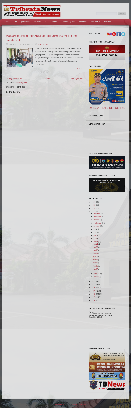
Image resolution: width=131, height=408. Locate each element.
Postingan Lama (77, 78)
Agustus (96, 226)
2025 (93, 205)
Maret (96, 242)
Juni (95, 232)
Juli (95, 229)
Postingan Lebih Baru (14, 78)
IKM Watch (95, 21)
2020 (93, 288)
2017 (93, 297)
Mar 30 (95, 247)
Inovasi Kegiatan (52, 21)
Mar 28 (95, 250)
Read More (78, 68)
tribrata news (59, 405)
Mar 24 (95, 256)
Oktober (96, 220)
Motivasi (107, 21)
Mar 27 (95, 253)
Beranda (47, 78)
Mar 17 (95, 260)
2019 (93, 291)
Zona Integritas (69, 21)
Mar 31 (95, 244)
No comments (43, 44)
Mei (95, 235)
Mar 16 (95, 263)
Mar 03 (95, 269)
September (97, 223)
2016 (93, 300)
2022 (93, 281)
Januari (96, 277)
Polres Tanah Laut (79, 405)
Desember (97, 213)
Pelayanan (25, 21)
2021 (93, 285)
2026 (93, 202)
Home (7, 21)
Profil (15, 21)
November (97, 216)
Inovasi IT (37, 21)
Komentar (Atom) (21, 83)
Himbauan (83, 21)
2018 (93, 294)
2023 (93, 211)
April (95, 239)
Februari (96, 274)
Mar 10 (95, 266)
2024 (93, 208)
